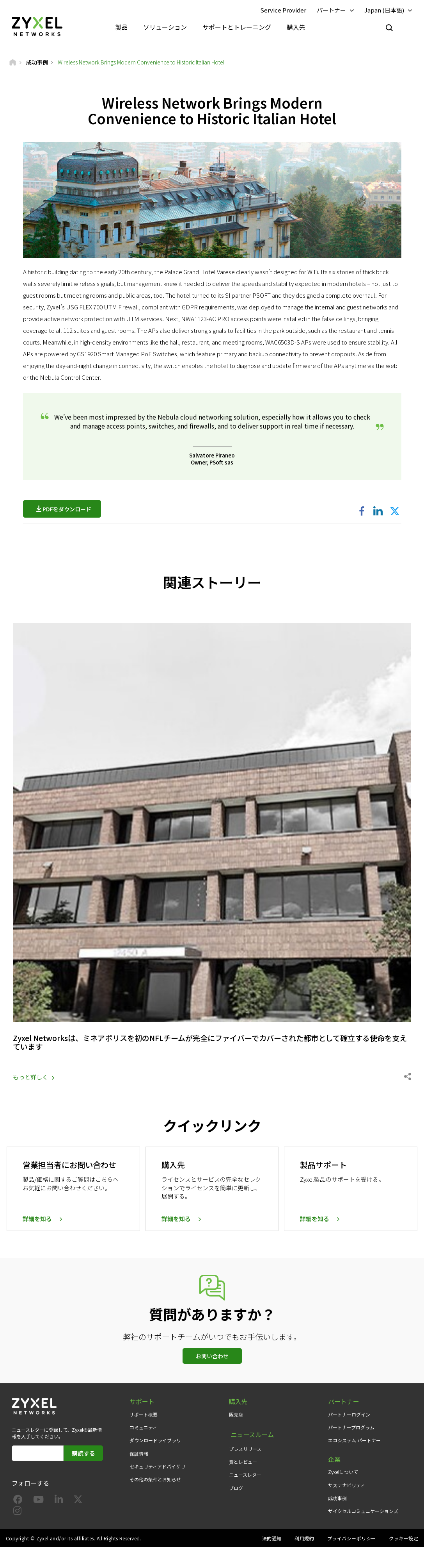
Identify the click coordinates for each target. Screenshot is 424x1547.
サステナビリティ (346, 1484)
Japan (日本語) (384, 10)
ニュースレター (245, 1471)
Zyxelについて (343, 1471)
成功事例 (337, 1497)
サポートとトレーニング (236, 27)
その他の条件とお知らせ (155, 1478)
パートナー (331, 10)
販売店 (236, 1413)
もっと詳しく (30, 1076)
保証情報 (139, 1452)
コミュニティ (143, 1426)
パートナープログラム (351, 1426)
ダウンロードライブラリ (155, 1439)
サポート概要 (144, 1413)
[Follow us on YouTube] (38, 1500)
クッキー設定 (403, 1537)
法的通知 (272, 1537)
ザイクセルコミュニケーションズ (363, 1510)
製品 (121, 27)
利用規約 (304, 1537)
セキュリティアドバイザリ (157, 1465)
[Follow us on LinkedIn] (59, 1500)
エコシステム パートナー (354, 1439)
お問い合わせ (212, 1355)
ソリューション (165, 27)
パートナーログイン (349, 1413)
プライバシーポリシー (351, 1537)
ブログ (236, 1484)
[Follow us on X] (78, 1500)
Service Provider (283, 10)
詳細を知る (37, 1218)
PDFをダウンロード (69, 510)
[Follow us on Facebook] (18, 1500)
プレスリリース (245, 1445)
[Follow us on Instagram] (17, 1511)
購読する (83, 1452)
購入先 (296, 27)
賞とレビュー (243, 1458)
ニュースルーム (250, 1432)
